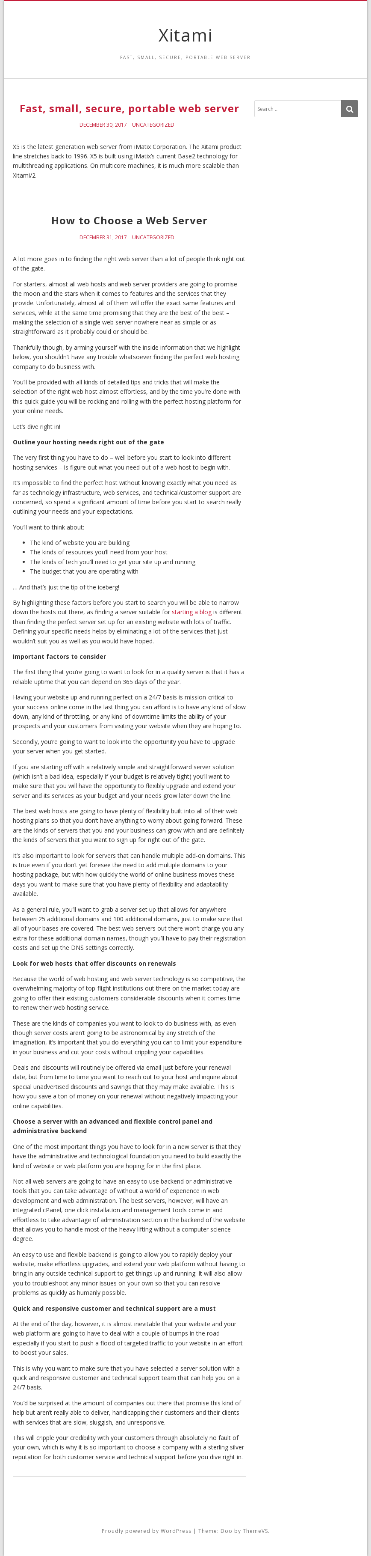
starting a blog (192, 612)
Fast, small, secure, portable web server (129, 108)
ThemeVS (255, 1531)
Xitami (186, 35)
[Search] (349, 108)
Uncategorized (153, 124)
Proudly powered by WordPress (146, 1531)
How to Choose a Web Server (129, 220)
